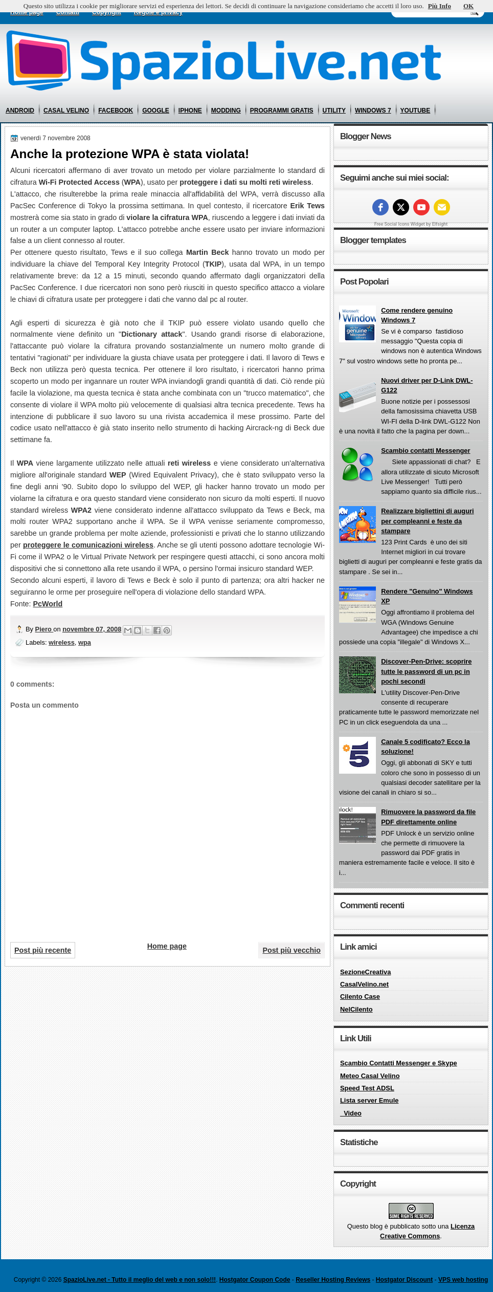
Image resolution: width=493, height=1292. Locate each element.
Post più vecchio (291, 950)
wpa (84, 642)
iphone (190, 110)
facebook (115, 110)
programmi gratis (281, 110)
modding (226, 110)
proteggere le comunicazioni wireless (88, 545)
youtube (415, 110)
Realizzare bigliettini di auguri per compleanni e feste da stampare (427, 521)
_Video (351, 1113)
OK (468, 6)
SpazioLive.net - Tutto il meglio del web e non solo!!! (139, 1279)
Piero (44, 629)
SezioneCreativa (365, 972)
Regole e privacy (158, 12)
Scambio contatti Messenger (425, 450)
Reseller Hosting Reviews (333, 1279)
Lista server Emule (369, 1100)
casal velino (66, 110)
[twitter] (401, 207)
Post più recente (42, 950)
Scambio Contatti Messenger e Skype (398, 1063)
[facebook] (380, 207)
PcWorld (48, 604)
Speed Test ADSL (367, 1088)
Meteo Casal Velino (370, 1076)
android (20, 110)
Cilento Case (360, 996)
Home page (26, 12)
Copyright (106, 12)
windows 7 (373, 110)
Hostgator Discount (404, 1279)
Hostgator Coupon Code (254, 1279)
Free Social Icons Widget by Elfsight (411, 224)
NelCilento (356, 1009)
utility (334, 110)
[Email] (442, 207)
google (155, 110)
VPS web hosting (463, 1279)
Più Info (439, 6)
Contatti (67, 12)
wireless (62, 642)
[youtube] (421, 207)
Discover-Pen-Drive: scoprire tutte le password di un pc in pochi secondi (426, 671)
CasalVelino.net (364, 984)
